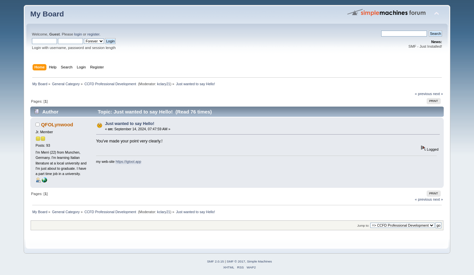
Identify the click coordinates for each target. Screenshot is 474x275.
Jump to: (363, 225)
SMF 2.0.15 (215, 261)
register (93, 34)
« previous (423, 94)
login (78, 34)
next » (438, 94)
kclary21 (163, 84)
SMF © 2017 (236, 261)
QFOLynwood (57, 124)
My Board (47, 14)
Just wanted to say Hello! (129, 123)
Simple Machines (259, 261)
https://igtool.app (128, 161)
